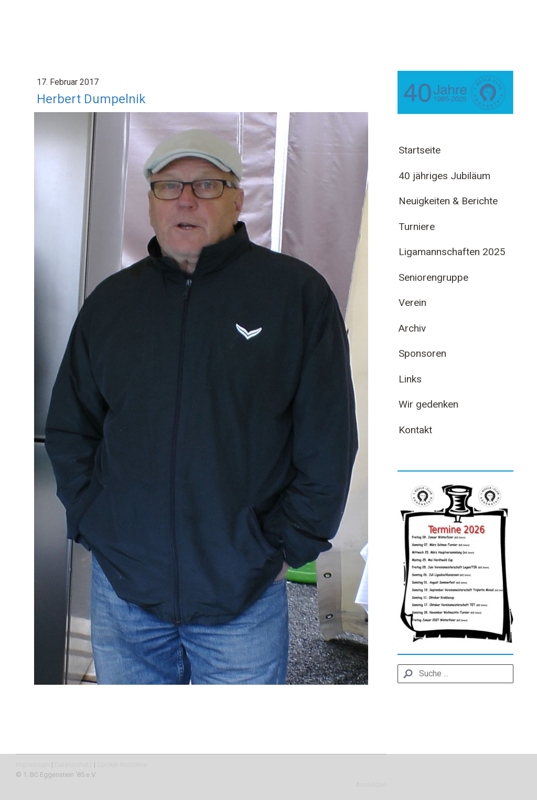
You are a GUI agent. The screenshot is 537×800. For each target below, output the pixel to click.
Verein (412, 303)
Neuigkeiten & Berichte (448, 201)
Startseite (420, 150)
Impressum (33, 765)
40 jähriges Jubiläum (444, 176)
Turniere (417, 227)
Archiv (412, 328)
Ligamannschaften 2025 (452, 252)
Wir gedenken (428, 404)
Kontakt (415, 430)
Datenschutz (73, 765)
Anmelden (371, 784)
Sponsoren (422, 353)
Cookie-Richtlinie (122, 765)
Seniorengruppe (433, 277)
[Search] (455, 673)
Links (410, 379)
